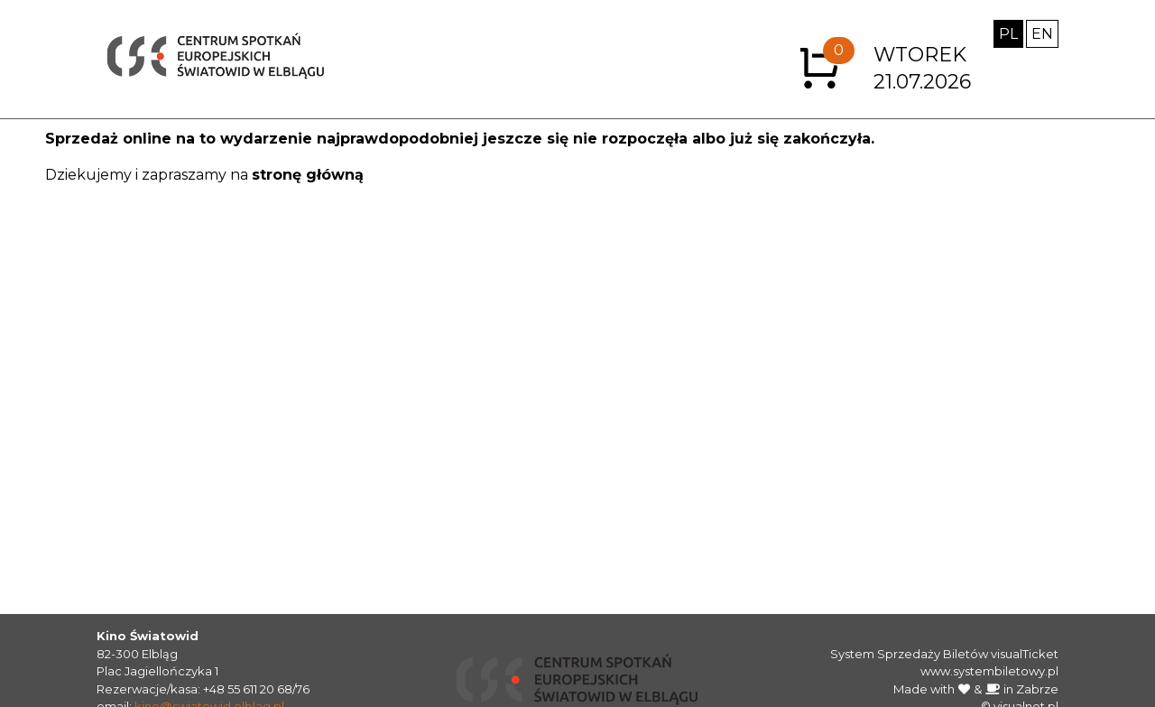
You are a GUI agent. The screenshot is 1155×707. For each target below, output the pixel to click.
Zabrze (1037, 689)
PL (1008, 33)
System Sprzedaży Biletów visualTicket (944, 654)
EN (1042, 33)
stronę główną (308, 174)
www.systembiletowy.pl (989, 671)
